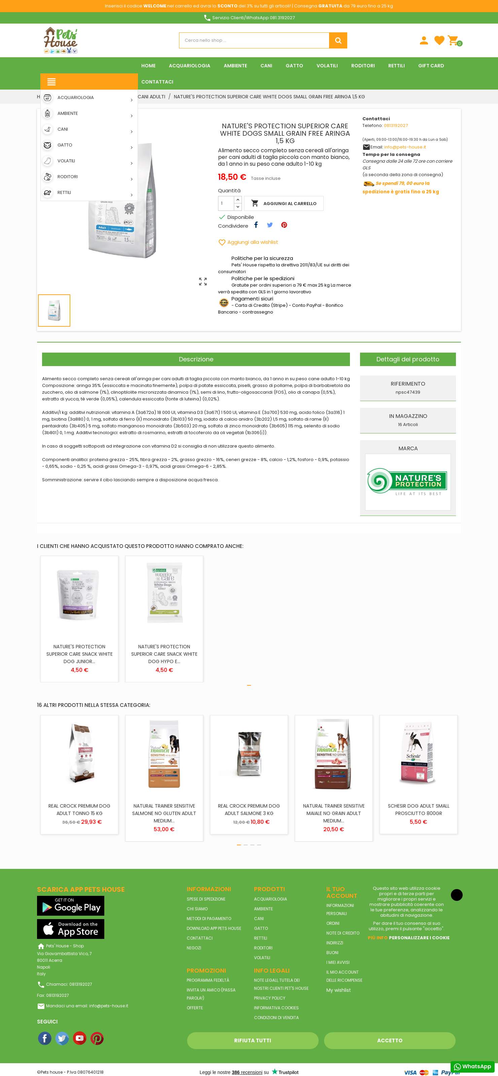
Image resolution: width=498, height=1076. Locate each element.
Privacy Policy (269, 998)
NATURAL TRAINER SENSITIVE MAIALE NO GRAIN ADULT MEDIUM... (334, 813)
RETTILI (260, 938)
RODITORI (263, 948)
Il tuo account (341, 892)
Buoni (332, 952)
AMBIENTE (263, 909)
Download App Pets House (214, 928)
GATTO (261, 928)
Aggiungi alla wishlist (248, 242)
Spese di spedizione (206, 899)
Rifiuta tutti (252, 1040)
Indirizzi (334, 943)
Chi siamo (197, 909)
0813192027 (396, 125)
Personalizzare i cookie (419, 938)
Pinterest (97, 1038)
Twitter (62, 1038)
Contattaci (200, 938)
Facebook (45, 1038)
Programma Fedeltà (208, 980)
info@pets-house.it (405, 147)
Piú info (378, 938)
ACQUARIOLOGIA (270, 899)
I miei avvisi (338, 962)
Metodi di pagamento (209, 918)
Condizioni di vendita (276, 1017)
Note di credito (342, 933)
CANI (259, 918)
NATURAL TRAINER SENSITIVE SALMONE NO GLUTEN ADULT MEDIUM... (164, 813)
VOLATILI (262, 957)
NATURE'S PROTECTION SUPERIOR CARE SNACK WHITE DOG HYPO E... (164, 654)
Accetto (389, 1040)
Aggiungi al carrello (284, 203)
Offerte (195, 1008)
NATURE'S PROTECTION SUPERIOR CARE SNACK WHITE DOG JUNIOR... (79, 654)
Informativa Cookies (276, 1008)
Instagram (115, 1038)
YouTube (80, 1038)
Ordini (333, 923)
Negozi (194, 948)
